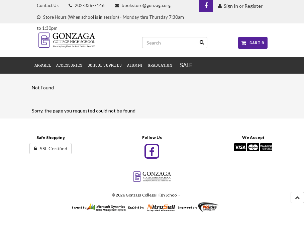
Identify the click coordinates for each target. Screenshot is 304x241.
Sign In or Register (240, 6)
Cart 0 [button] (252, 43)
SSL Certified (50, 148)
